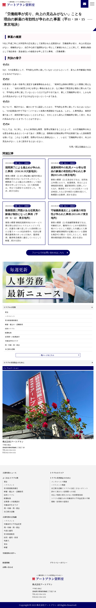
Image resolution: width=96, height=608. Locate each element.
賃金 (6, 312)
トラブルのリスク (57, 472)
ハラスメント (10, 316)
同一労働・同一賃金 (12, 345)
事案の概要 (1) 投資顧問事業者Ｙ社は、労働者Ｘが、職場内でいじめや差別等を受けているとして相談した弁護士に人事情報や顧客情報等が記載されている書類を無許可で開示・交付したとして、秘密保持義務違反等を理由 (69, 224)
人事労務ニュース (9, 472)
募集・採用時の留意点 (60, 501)
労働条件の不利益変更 (12, 524)
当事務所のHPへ (9, 553)
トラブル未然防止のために (14, 362)
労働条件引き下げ (11, 341)
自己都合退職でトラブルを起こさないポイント (69, 488)
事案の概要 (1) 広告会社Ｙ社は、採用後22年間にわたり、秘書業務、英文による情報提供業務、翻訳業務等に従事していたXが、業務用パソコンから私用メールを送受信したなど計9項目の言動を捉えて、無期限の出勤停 (69, 181)
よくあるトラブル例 (10, 478)
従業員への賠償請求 (12, 337)
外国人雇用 (8, 531)
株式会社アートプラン (13, 441)
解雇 (5, 547)
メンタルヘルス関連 (59, 481)
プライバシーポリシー (58, 562)
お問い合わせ (7, 567)
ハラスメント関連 (58, 485)
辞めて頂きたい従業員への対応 (63, 491)
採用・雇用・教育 (11, 537)
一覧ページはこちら (47, 355)
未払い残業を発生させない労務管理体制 (67, 495)
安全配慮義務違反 (11, 320)
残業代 (6, 541)
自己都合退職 (10, 349)
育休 (5, 544)
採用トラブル (10, 328)
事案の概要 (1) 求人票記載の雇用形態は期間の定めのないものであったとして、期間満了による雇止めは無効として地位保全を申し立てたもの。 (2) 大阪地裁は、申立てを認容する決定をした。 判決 (24, 179)
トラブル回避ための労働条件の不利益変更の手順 (70, 498)
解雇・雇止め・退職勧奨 (14, 324)
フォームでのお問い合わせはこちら (48, 253)
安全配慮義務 (9, 534)
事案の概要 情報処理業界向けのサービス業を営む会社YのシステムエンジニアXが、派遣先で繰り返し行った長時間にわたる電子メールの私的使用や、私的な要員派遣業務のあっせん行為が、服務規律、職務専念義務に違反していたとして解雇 (24, 225)
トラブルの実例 (10, 307)
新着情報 (6, 562)
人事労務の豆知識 (9, 517)
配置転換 (8, 333)
